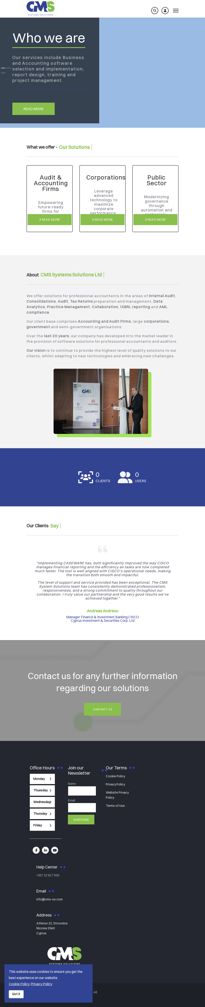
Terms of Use (115, 806)
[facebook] (36, 850)
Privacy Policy (115, 784)
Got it (16, 994)
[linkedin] (45, 850)
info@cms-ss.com (49, 899)
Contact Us (102, 709)
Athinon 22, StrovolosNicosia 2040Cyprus (52, 928)
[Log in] (165, 11)
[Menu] (176, 10)
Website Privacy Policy (117, 794)
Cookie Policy (115, 776)
